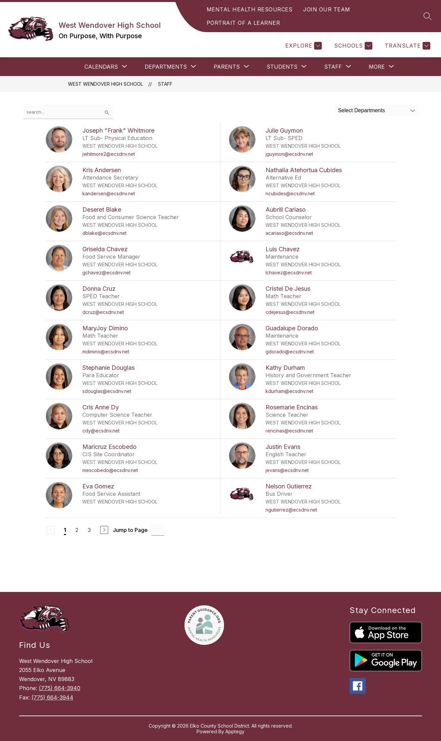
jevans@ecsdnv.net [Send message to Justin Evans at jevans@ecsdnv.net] (287, 470)
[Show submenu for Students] (282, 67)
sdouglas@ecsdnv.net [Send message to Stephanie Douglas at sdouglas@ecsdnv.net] (106, 391)
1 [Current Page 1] (65, 530)
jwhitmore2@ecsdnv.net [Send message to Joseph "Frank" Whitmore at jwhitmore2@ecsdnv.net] (108, 154)
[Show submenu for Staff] (333, 67)
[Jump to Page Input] (157, 530)
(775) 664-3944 (52, 697)
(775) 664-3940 (59, 688)
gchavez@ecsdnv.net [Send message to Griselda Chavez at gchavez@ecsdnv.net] (106, 272)
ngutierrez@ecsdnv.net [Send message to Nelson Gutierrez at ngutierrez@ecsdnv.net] (291, 510)
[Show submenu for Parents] (227, 67)
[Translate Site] (406, 46)
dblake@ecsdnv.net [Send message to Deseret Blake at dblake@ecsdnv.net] (104, 233)
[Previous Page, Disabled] (51, 530)
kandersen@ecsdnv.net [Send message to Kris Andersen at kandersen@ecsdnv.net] (108, 193)
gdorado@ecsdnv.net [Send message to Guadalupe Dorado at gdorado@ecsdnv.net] (290, 351)
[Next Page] (104, 530)
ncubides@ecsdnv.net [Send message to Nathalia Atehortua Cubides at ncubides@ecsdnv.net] (290, 193)
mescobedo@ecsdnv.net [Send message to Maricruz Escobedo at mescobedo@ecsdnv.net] (110, 470)
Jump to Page (130, 530)
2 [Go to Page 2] (76, 530)
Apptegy (234, 731)
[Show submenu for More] (377, 67)
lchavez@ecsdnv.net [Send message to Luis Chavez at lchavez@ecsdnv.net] (289, 272)
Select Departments (361, 110)
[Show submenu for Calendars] (101, 67)
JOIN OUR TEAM (326, 9)
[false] (68, 112)
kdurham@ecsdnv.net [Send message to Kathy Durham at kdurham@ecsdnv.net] (289, 391)
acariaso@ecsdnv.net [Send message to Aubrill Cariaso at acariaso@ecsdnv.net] (289, 233)
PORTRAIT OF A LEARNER (243, 22)
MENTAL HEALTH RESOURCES (250, 9)
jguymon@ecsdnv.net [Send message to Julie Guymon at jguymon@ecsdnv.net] (289, 154)
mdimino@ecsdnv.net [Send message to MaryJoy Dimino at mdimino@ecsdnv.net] (105, 351)
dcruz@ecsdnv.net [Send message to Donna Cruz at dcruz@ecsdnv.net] (103, 312)
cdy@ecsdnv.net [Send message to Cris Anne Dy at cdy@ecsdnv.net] (101, 430)
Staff (165, 84)
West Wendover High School (105, 84)
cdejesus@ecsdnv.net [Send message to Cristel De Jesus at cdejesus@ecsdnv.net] (290, 312)
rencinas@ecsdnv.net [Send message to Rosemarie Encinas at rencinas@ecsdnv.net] (289, 430)
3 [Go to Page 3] (89, 530)
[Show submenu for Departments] (166, 67)
